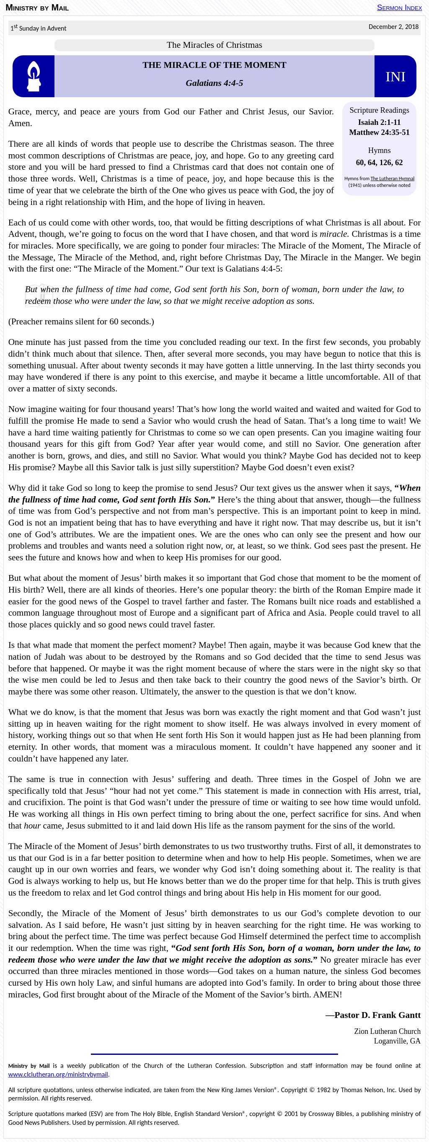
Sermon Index (399, 7)
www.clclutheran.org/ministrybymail (58, 1074)
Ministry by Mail (37, 8)
